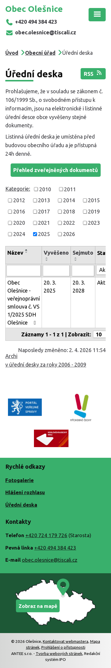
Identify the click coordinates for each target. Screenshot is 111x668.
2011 (70, 189)
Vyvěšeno (56, 253)
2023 (94, 223)
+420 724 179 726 (46, 535)
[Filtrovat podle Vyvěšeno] (56, 270)
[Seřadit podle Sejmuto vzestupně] (76, 258)
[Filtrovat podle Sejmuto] (83, 270)
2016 (19, 211)
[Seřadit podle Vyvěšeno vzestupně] (47, 258)
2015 (94, 200)
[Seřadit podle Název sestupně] (26, 252)
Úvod (11, 53)
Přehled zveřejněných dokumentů (55, 170)
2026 (69, 234)
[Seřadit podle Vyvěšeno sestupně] (47, 260)
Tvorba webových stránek (59, 653)
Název (15, 253)
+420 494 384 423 (31, 22)
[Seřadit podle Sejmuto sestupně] (76, 260)
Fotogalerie (19, 480)
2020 (19, 223)
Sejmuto (83, 253)
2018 (69, 211)
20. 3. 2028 (79, 286)
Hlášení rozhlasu (25, 492)
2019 (94, 211)
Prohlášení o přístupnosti (63, 647)
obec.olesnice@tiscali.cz (40, 32)
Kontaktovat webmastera (65, 641)
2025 (44, 234)
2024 (19, 234)
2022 (69, 223)
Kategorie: (17, 189)
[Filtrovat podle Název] (23, 270)
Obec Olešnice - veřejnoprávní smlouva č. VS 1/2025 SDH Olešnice (23, 302)
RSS (93, 73)
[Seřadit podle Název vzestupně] (26, 250)
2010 (45, 189)
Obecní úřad (40, 53)
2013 (44, 200)
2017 (44, 211)
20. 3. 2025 (50, 286)
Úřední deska (21, 505)
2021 (44, 223)
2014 (69, 200)
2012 (19, 200)
